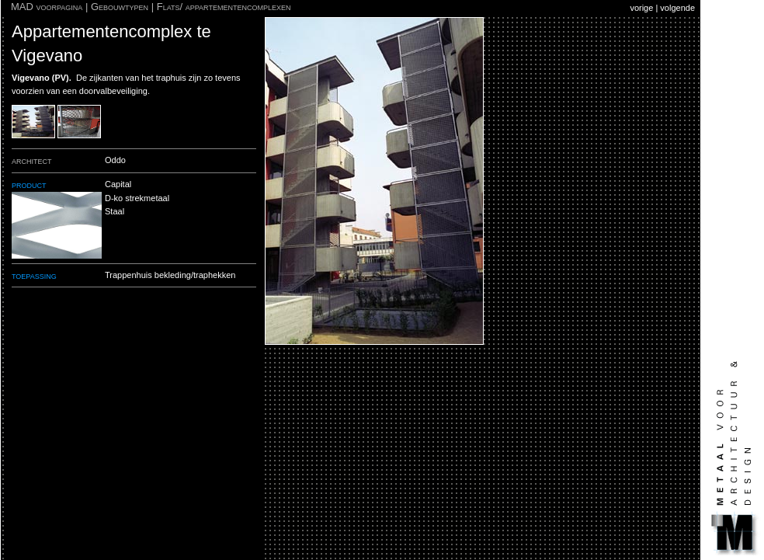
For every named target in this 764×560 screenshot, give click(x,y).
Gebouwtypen (119, 6)
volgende (677, 7)
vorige (641, 7)
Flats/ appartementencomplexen (224, 6)
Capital (118, 184)
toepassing (34, 275)
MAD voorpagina (46, 6)
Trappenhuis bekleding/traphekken (170, 275)
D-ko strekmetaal (137, 198)
